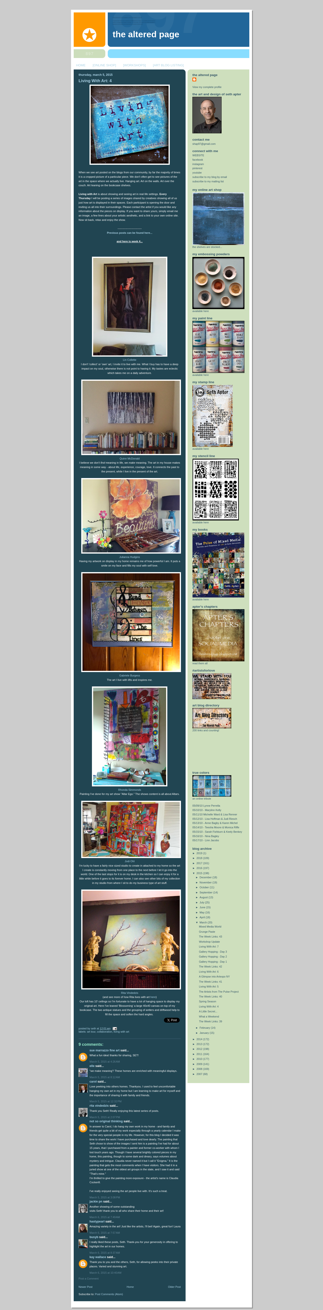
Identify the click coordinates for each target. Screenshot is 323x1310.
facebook (197, 159)
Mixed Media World (210, 926)
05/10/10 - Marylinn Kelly (206, 810)
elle (92, 1066)
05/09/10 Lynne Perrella (206, 805)
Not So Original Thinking (106, 1121)
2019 (200, 853)
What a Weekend (209, 1016)
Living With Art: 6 (209, 971)
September (206, 892)
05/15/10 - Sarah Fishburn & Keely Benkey (217, 831)
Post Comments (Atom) (109, 1294)
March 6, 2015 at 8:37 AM (105, 1252)
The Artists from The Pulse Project (219, 991)
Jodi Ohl (130, 861)
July (202, 902)
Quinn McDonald (130, 458)
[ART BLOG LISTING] (168, 65)
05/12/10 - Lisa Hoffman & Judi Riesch (214, 818)
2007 (200, 1074)
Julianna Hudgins (129, 557)
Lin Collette (129, 359)
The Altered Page (146, 34)
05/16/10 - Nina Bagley (205, 836)
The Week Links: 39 (210, 1021)
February (205, 1027)
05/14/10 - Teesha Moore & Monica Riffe (215, 827)
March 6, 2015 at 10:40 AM (105, 1272)
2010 (200, 1058)
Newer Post (85, 1286)
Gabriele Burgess (129, 675)
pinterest (197, 168)
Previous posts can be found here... (130, 232)
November (206, 882)
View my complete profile (207, 87)
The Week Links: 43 (210, 936)
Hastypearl (97, 1221)
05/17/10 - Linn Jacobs (205, 840)
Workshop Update (209, 941)
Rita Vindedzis (129, 992)
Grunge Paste (207, 931)
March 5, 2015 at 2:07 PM (105, 1117)
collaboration (104, 1031)
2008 (200, 1068)
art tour (91, 1031)
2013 (200, 1044)
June (203, 907)
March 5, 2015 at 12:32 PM (106, 1101)
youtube (197, 172)
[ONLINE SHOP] (104, 65)
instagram (198, 164)
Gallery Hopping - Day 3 (213, 951)
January (205, 1032)
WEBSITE (198, 155)
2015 (200, 873)
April (203, 917)
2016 (200, 868)
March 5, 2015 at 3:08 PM (105, 1197)
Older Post (174, 1286)
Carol (93, 1081)
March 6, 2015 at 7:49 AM (105, 1217)
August (204, 897)
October (205, 887)
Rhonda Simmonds (129, 789)
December (206, 877)
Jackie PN (96, 1201)
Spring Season (207, 1001)
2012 (200, 1048)
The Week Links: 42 (210, 966)
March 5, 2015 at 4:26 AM (105, 1061)
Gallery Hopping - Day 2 (213, 956)
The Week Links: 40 (210, 996)
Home (130, 1286)
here (153, 997)
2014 (200, 1039)
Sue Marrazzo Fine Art (105, 1050)
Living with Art (121, 1031)
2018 (200, 858)
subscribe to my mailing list (208, 181)
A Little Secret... (208, 1011)
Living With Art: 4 (95, 80)
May (202, 912)
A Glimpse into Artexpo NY (214, 976)
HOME (81, 65)
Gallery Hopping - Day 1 (213, 961)
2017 (200, 863)
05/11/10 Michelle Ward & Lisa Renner (214, 814)
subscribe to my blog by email (209, 177)
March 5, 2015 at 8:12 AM (105, 1077)
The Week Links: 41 (210, 981)
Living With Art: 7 (209, 946)
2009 (200, 1064)
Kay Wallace (98, 1257)
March (204, 922)
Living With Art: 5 (209, 986)
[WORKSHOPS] (134, 65)
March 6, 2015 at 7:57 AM (105, 1232)
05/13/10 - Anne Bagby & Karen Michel (215, 822)
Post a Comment (89, 1278)
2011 (200, 1054)
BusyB (94, 1237)
